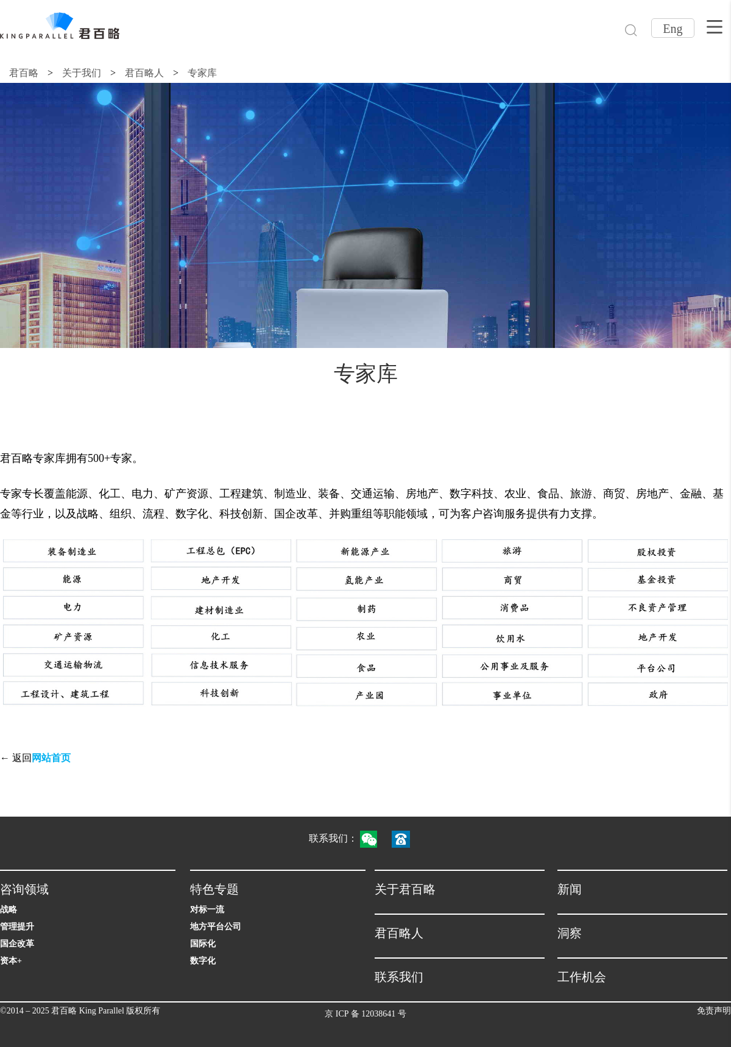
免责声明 (714, 1010)
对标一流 (207, 909)
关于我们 (81, 73)
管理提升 (17, 926)
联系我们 (399, 977)
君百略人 (144, 73)
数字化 (203, 960)
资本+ (11, 960)
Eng (672, 28)
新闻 (569, 889)
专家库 (202, 73)
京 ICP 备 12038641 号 (365, 1013)
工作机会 (581, 977)
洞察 (569, 933)
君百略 (23, 73)
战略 (8, 909)
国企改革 (17, 943)
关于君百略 (405, 889)
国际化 (203, 943)
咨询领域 (24, 889)
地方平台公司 (215, 926)
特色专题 (214, 889)
